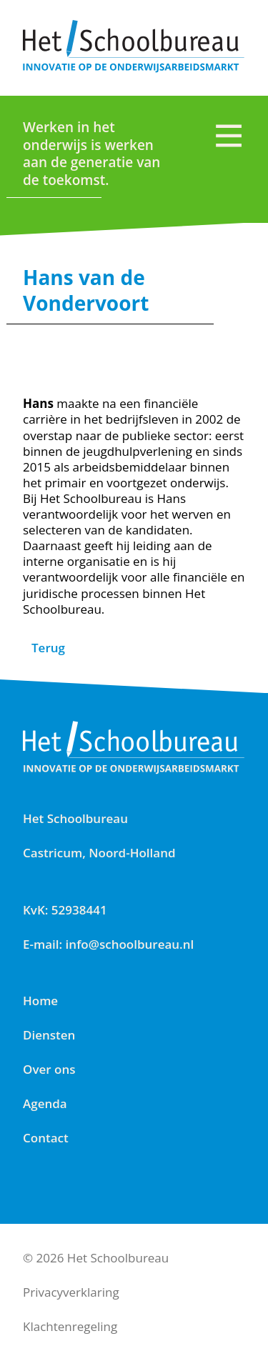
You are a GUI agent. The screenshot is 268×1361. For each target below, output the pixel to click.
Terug (48, 647)
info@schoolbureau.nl (130, 944)
